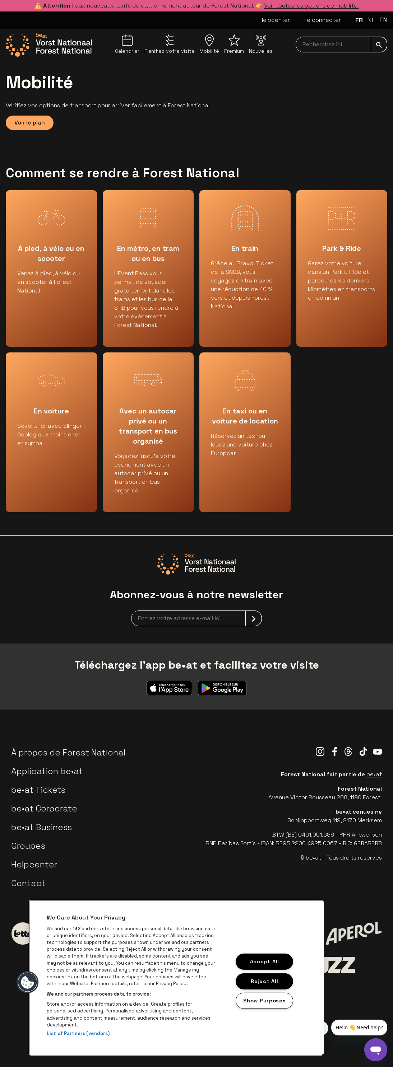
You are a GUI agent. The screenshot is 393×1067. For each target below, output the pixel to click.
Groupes (28, 845)
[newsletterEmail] (196, 618)
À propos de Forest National (68, 752)
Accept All (264, 961)
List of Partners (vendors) (78, 1033)
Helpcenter (274, 20)
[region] (176, 978)
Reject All (264, 981)
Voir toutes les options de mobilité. (311, 5)
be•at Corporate (44, 808)
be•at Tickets (38, 789)
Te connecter (322, 20)
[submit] (379, 44)
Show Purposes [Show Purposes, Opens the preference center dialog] (264, 1000)
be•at (374, 774)
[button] (27, 982)
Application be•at (47, 771)
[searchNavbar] (341, 44)
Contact (28, 883)
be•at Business (41, 827)
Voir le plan (29, 122)
